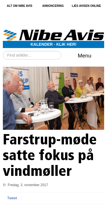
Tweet (12, 198)
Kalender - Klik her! (53, 44)
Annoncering (53, 6)
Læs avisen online (86, 6)
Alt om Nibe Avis (19, 6)
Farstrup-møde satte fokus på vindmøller (50, 157)
